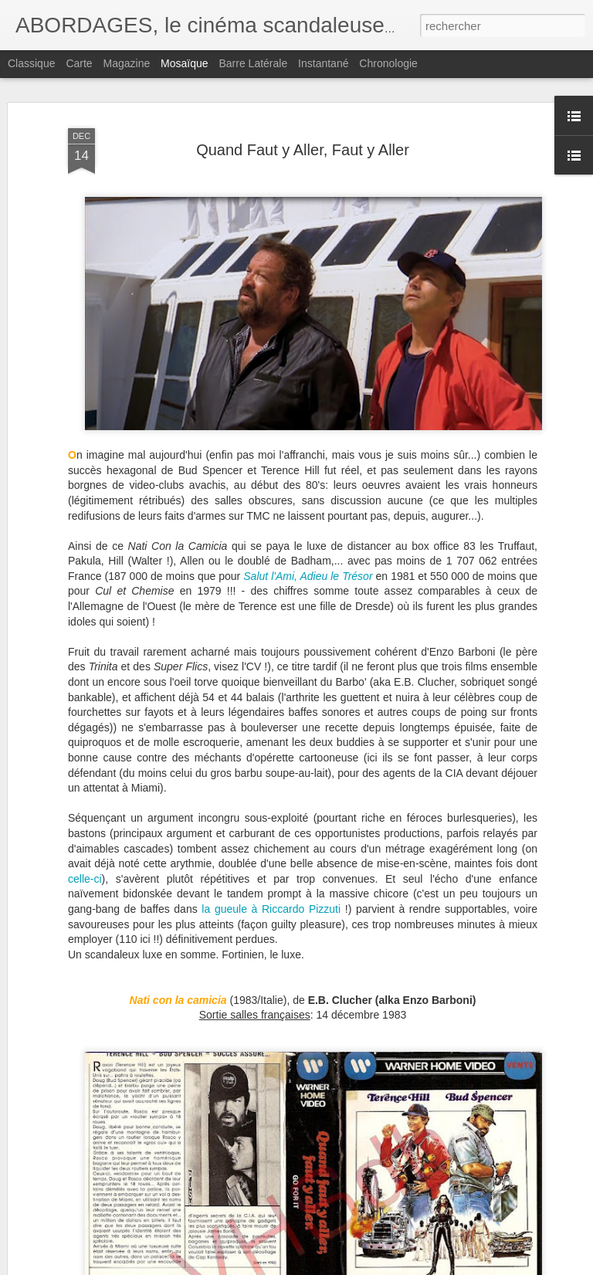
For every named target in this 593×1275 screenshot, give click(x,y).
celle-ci (85, 879)
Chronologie (388, 63)
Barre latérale (253, 63)
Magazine (127, 63)
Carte (79, 63)
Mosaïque (184, 63)
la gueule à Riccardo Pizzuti (273, 909)
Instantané (323, 63)
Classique (31, 63)
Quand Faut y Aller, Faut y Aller (302, 149)
